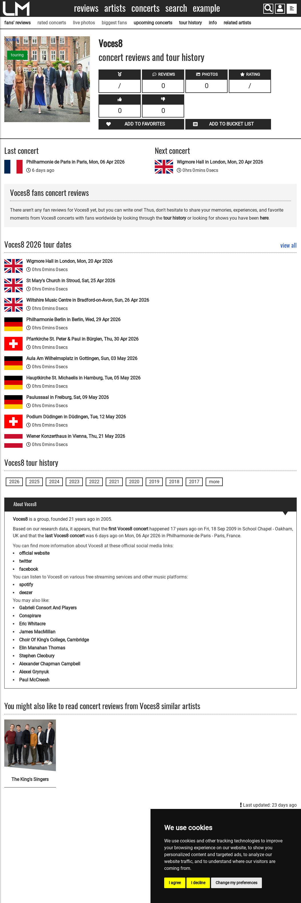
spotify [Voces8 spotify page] (26, 584)
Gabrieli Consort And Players (48, 607)
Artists (115, 7)
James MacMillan (37, 632)
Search (176, 7)
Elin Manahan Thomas (42, 648)
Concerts (145, 7)
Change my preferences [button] (236, 882)
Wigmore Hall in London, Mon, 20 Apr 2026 (220, 162)
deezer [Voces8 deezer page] (25, 592)
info (213, 22)
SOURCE (12, 40)
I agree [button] (175, 882)
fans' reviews (17, 22)
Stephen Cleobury (37, 656)
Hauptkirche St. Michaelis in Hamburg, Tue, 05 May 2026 (83, 378)
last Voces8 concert (65, 535)
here (264, 218)
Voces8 (111, 43)
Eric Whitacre (32, 623)
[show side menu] (292, 9)
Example (206, 7)
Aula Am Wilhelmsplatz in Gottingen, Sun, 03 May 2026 (81, 358)
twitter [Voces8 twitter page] (25, 561)
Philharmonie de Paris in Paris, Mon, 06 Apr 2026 (75, 162)
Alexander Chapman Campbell (49, 664)
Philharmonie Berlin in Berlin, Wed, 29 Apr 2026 (73, 319)
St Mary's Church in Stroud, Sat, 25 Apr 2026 (70, 280)
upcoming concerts (153, 22)
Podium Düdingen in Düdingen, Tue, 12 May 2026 (76, 416)
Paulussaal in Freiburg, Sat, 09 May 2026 (67, 397)
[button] (280, 9)
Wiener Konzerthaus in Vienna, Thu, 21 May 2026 (75, 436)
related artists (237, 22)
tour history (190, 22)
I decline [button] (198, 882)
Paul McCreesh (34, 680)
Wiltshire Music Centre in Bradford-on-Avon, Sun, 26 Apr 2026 (87, 300)
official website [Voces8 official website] (34, 553)
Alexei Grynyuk (34, 672)
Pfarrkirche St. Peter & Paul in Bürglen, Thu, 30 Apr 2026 (82, 339)
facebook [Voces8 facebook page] (28, 569)
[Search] (268, 9)
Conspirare (30, 615)
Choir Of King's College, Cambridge (54, 640)
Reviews (86, 7)
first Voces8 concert (128, 529)
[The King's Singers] (30, 745)
